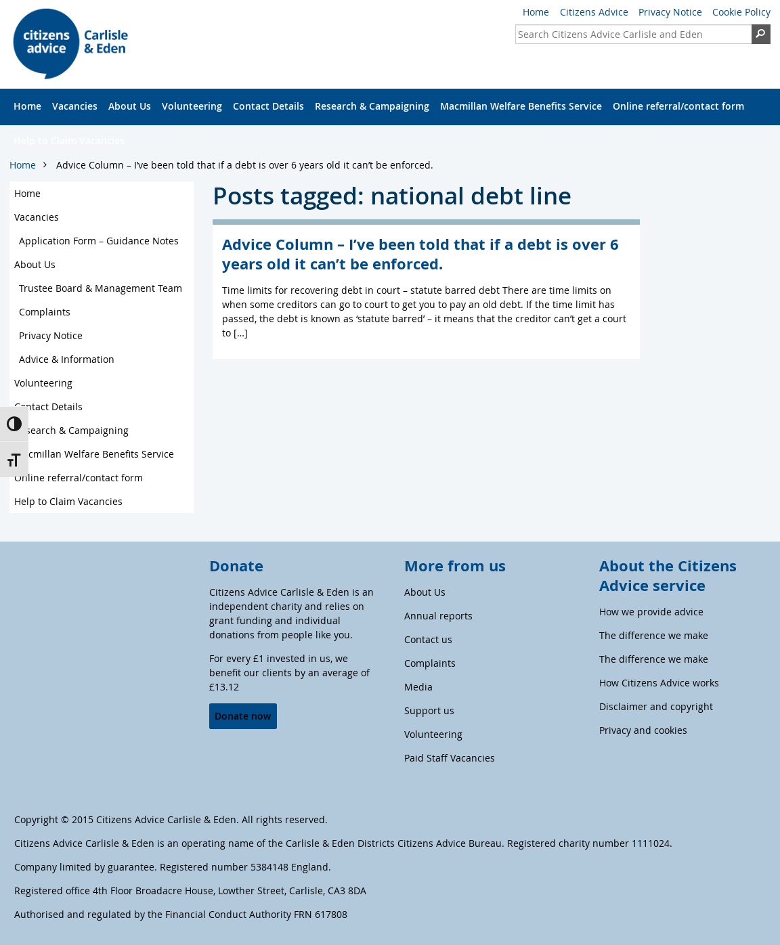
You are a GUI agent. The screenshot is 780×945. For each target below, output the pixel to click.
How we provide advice (651, 611)
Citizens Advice (594, 11)
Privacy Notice (670, 11)
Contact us (428, 639)
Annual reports (438, 615)
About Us (129, 106)
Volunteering (192, 106)
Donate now (243, 715)
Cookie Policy (741, 11)
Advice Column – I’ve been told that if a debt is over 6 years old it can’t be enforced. (244, 164)
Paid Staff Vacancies (449, 757)
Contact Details (268, 106)
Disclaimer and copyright (656, 706)
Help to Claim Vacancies (69, 140)
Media (418, 686)
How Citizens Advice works (659, 682)
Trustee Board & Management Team (100, 288)
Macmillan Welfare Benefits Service (521, 106)
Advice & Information (66, 359)
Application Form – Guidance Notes (99, 240)
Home (536, 11)
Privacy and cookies (643, 730)
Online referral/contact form (678, 106)
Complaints (44, 311)
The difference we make (653, 635)
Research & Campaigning (372, 106)
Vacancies (75, 106)
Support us (429, 710)
